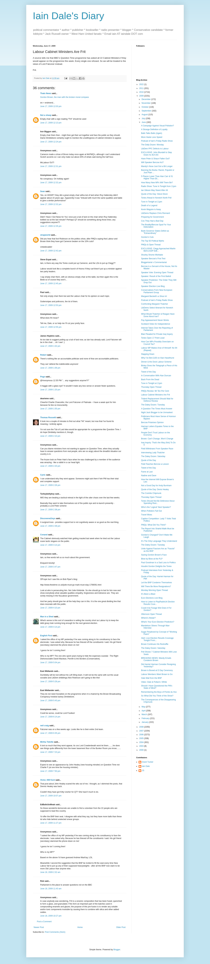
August (145, 114)
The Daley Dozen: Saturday (153, 456)
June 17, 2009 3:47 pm (50, 567)
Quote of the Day (148, 460)
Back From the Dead (150, 379)
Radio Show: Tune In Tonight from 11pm (158, 186)
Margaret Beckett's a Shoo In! (154, 296)
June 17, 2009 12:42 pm (50, 251)
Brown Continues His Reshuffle (154, 644)
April (144, 711)
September (147, 111)
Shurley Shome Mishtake (152, 255)
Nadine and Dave (148, 475)
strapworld (45, 235)
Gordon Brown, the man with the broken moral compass (64, 97)
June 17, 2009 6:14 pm (50, 717)
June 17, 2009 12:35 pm (50, 226)
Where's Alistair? (148, 618)
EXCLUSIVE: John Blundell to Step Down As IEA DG (156, 153)
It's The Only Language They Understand (159, 541)
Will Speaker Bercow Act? (152, 162)
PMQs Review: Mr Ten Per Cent (155, 391)
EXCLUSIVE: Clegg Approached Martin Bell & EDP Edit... (158, 249)
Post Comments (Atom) (55, 932)
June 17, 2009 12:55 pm (50, 327)
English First (46, 635)
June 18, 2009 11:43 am (50, 888)
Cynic (43, 475)
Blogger (116, 949)
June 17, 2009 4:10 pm (50, 608)
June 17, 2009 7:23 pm (50, 752)
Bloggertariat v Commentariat (154, 262)
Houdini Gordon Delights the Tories (156, 566)
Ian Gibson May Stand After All (154, 190)
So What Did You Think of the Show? (157, 696)
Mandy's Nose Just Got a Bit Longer (157, 166)
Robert (43, 355)
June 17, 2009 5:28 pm (50, 681)
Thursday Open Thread (151, 387)
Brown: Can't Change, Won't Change (157, 439)
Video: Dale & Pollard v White (154, 682)
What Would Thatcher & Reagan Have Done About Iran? (158, 315)
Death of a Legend (149, 205)
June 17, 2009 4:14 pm (50, 627)
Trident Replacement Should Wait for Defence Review (157, 400)
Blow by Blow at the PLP (152, 559)
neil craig (44, 725)
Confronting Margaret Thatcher (154, 304)
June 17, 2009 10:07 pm (50, 796)
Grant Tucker (147, 762)
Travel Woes (146, 515)
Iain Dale (146, 766)
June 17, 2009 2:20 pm (50, 466)
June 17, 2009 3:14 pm (50, 545)
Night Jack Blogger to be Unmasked (156, 412)
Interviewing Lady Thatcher (153, 452)
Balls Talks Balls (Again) (151, 133)
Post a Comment (44, 921)
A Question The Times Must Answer (156, 409)
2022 (141, 84)
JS (143, 770)
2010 (141, 92)
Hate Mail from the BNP (151, 678)
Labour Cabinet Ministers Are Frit (155, 395)
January (145, 722)
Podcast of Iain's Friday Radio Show (157, 141)
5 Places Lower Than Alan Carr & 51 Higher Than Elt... (157, 177)
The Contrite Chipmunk (151, 493)
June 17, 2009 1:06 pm (50, 368)
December (146, 99)
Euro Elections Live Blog (151, 598)
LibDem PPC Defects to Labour (154, 148)
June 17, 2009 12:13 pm (50, 123)
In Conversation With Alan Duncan (156, 375)
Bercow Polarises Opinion (152, 422)
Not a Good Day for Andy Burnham (156, 485)
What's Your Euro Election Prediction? (157, 622)
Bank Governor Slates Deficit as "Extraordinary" (155, 232)
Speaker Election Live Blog (153, 286)
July (144, 118)
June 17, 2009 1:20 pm (50, 390)
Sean (42, 191)
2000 (141, 750)
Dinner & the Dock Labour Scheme (156, 362)
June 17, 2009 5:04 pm (50, 662)
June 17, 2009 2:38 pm (50, 509)
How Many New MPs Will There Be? (157, 182)
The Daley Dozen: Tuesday (153, 405)
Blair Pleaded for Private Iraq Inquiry (157, 334)
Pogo (42, 377)
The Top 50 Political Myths (152, 241)
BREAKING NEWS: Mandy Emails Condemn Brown (156, 659)
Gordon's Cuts (147, 237)
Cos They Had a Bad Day (152, 221)
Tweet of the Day (148, 372)
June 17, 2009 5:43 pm (50, 700)
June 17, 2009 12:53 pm (50, 305)
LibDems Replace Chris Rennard (155, 213)
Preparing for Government (152, 217)
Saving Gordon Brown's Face (154, 555)
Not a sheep (45, 115)
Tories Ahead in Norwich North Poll (156, 198)
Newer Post (39, 927)
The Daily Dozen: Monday (152, 145)
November (146, 103)
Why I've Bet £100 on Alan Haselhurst (157, 358)
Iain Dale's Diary (68, 15)
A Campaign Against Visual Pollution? (157, 126)
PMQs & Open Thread (151, 244)
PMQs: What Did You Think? (153, 525)
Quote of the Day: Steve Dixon (154, 194)
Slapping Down (147, 354)
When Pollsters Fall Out (151, 511)
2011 (141, 88)
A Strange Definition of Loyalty (154, 129)
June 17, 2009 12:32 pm (50, 182)
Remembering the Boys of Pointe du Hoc (159, 692)
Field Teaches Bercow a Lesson (155, 464)
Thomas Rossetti (48, 417)
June (144, 122)
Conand (44, 535)
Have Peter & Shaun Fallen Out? (155, 158)
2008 (141, 727)
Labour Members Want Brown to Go (157, 674)
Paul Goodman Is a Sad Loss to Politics (158, 562)
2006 (141, 734)
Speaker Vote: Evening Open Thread (157, 272)
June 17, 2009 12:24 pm (50, 142)
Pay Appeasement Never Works (155, 320)
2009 (141, 96)
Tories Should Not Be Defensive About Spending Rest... (157, 502)
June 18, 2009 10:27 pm (50, 916)
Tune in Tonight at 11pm (151, 202)
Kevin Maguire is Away (151, 209)
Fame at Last (147, 472)
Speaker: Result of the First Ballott (156, 276)
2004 (141, 742)
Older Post (121, 927)
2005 (141, 738)
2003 (141, 746)
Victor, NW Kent (47, 780)
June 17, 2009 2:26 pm (50, 485)
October (145, 107)
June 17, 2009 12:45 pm (50, 283)
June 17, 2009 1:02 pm (50, 346)
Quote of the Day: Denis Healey (155, 489)
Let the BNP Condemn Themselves (156, 582)
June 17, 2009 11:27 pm (50, 823)
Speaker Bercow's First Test (153, 258)
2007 (141, 731)
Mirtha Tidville (46, 742)
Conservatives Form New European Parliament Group (156, 291)
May (144, 707)
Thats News (45, 93)
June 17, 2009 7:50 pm (50, 771)
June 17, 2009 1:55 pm (50, 409)
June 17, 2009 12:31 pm (50, 166)
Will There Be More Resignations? (156, 586)
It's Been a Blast (148, 594)
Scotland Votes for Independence (155, 324)
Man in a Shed (46, 616)
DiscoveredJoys (47, 518)
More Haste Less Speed (151, 137)
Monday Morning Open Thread (154, 590)
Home (80, 927)
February (146, 718)
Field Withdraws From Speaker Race (157, 449)
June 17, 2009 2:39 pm (50, 526)
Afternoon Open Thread (151, 614)
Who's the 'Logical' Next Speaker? (156, 507)
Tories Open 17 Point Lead (152, 338)
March (145, 714)
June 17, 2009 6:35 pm (50, 733)
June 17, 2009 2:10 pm (50, 436)
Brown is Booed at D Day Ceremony (157, 670)
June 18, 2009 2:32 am (50, 872)
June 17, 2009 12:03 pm (50, 106)
